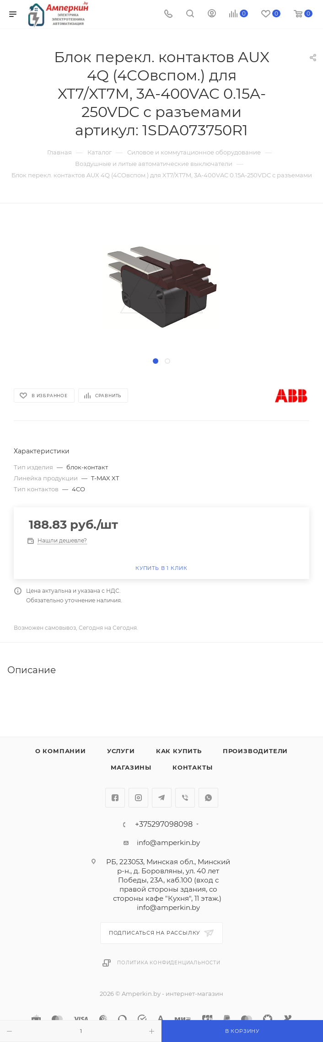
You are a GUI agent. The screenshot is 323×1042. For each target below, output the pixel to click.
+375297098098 (164, 824)
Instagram (138, 798)
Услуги (121, 751)
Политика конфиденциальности (169, 963)
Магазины (131, 767)
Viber (185, 798)
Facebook (115, 798)
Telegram (162, 798)
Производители (255, 751)
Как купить (179, 751)
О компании (60, 751)
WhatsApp (208, 798)
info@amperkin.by (168, 842)
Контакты (192, 767)
